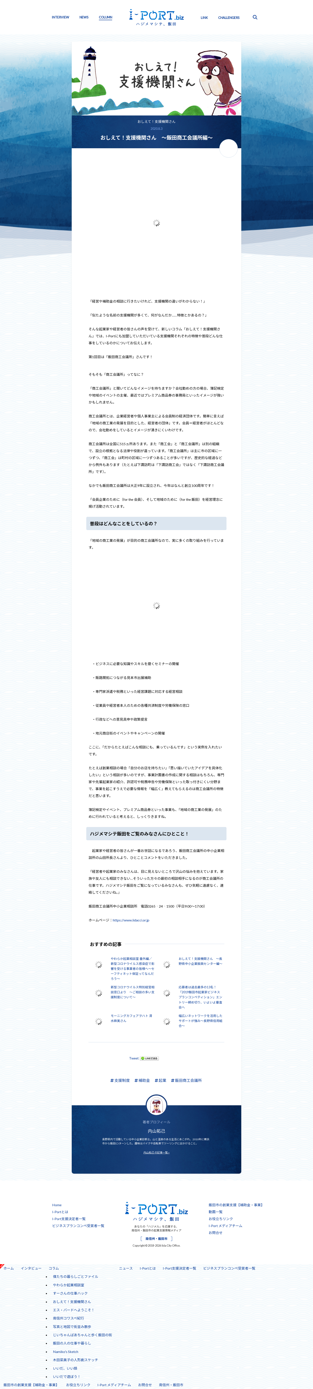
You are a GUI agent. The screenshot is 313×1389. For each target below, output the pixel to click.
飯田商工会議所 (186, 1080)
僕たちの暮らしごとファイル (75, 1276)
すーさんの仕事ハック (70, 1293)
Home (57, 1205)
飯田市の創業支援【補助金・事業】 (236, 1205)
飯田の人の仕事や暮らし (72, 1343)
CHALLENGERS (229, 18)
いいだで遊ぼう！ (67, 1376)
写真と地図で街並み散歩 (72, 1327)
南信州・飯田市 (157, 1239)
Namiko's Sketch (65, 1351)
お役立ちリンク (221, 1219)
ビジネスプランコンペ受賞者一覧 (78, 1226)
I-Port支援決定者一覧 (69, 1219)
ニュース (126, 1268)
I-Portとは (60, 1212)
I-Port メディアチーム (225, 1226)
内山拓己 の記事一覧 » (156, 1152)
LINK (204, 18)
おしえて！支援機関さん (156, 121)
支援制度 (120, 1080)
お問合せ (216, 1233)
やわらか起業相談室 (68, 1285)
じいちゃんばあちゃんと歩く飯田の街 (82, 1335)
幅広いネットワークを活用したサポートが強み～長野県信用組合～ (200, 1021)
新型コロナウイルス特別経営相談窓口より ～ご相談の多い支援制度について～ (132, 992)
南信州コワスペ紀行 (68, 1318)
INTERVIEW (60, 17)
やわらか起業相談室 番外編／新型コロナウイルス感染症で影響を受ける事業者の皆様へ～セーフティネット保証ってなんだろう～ (132, 968)
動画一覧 (216, 1212)
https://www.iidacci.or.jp (131, 920)
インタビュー (29, 1267)
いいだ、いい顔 (65, 1368)
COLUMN (105, 17)
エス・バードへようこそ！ (74, 1310)
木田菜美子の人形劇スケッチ (75, 1360)
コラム (54, 1268)
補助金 (142, 1080)
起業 (160, 1080)
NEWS (84, 17)
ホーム (8, 1268)
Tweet (134, 1058)
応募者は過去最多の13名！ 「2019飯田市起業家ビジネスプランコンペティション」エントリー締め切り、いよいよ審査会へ (200, 997)
